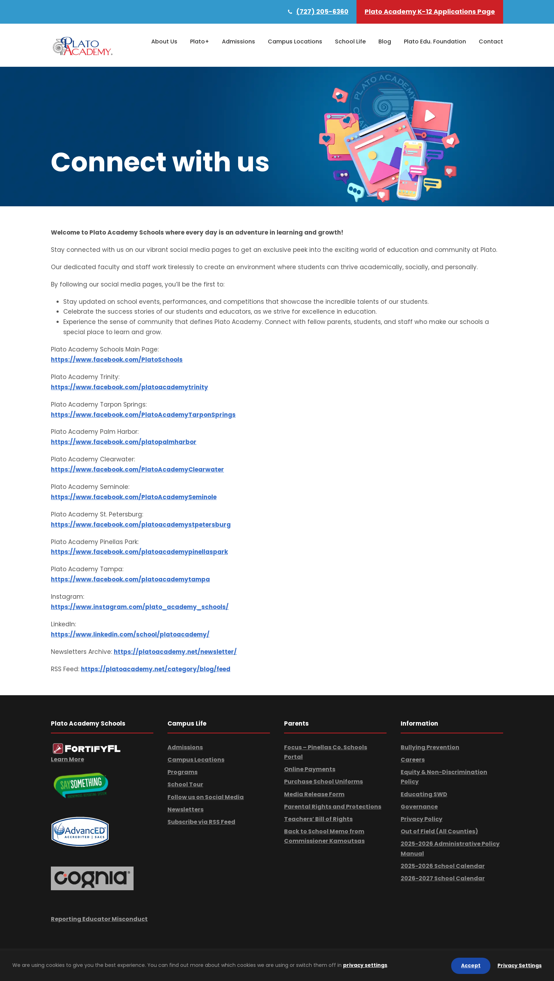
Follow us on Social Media (205, 797)
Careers (413, 760)
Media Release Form (314, 794)
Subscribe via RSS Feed (201, 822)
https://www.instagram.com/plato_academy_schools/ (140, 607)
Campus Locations (295, 41)
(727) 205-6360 (322, 11)
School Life (350, 41)
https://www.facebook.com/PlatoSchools (117, 359)
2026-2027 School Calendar (443, 878)
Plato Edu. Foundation (435, 41)
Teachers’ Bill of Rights (318, 819)
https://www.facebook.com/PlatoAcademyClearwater (137, 469)
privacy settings (365, 965)
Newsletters (185, 809)
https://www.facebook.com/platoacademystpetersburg (141, 524)
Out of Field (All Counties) (439, 831)
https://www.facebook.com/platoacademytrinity (129, 387)
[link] (87, 748)
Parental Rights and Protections (332, 807)
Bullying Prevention (430, 747)
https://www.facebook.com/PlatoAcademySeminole (134, 497)
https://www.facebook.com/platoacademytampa (130, 579)
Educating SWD (424, 794)
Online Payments (309, 769)
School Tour (185, 784)
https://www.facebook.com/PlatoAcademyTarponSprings (143, 414)
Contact (491, 41)
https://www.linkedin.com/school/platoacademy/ (130, 634)
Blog (384, 41)
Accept (471, 965)
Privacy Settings (519, 965)
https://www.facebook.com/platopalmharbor (123, 442)
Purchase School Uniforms (323, 782)
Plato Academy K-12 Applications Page (430, 11)
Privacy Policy (421, 819)
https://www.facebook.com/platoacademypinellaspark (139, 552)
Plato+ (199, 41)
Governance (419, 807)
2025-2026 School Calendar (443, 866)
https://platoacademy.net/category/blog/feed (155, 669)
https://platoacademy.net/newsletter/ (175, 652)
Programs (182, 772)
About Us (164, 41)
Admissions (238, 41)
